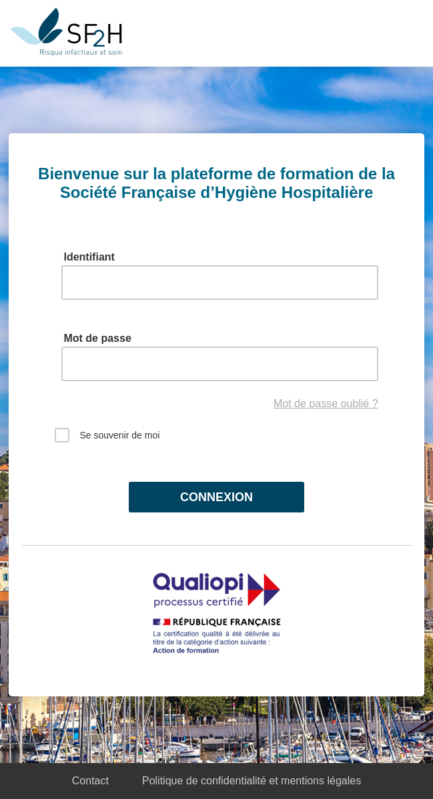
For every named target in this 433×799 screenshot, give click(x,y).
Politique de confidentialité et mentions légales (251, 780)
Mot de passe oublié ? (326, 403)
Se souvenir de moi (107, 437)
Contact (90, 780)
